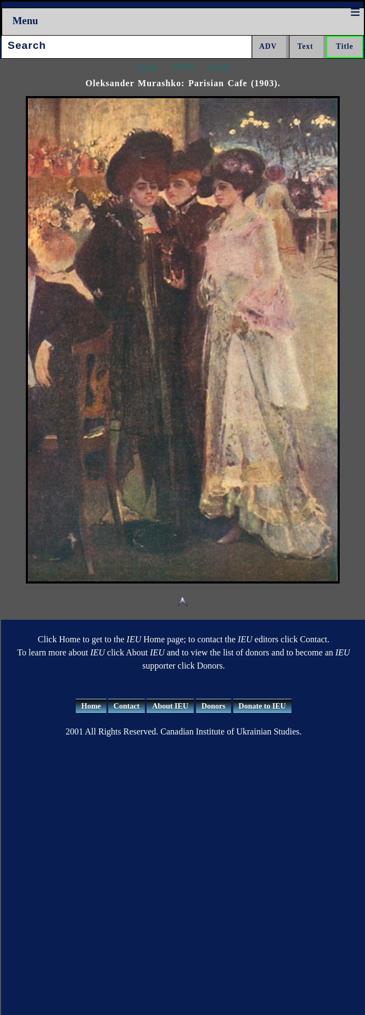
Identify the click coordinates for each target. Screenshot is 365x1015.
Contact (126, 706)
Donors (213, 706)
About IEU (170, 706)
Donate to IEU (262, 706)
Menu (25, 20)
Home (91, 706)
